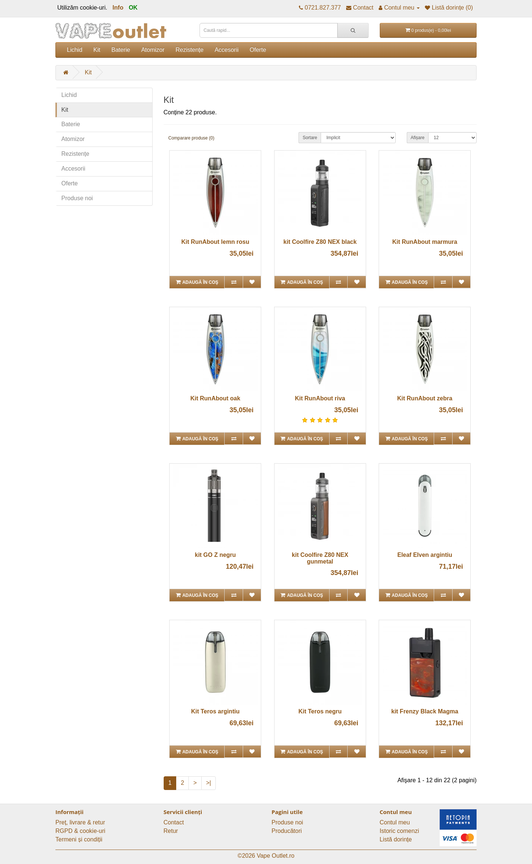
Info (118, 7)
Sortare (310, 137)
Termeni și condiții (78, 839)
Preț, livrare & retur (80, 822)
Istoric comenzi (399, 831)
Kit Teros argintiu (215, 711)
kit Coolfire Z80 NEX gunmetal (320, 558)
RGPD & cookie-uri (80, 831)
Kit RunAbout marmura (424, 242)
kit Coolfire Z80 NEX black (320, 242)
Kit (96, 50)
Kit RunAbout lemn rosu (215, 242)
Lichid (74, 50)
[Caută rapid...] (353, 30)
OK (133, 7)
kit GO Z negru (215, 555)
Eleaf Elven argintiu (424, 555)
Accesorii (227, 50)
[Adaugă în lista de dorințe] (252, 282)
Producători (287, 831)
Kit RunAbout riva (320, 398)
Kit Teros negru (320, 711)
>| (208, 783)
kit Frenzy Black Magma (424, 711)
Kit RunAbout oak (215, 398)
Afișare (417, 137)
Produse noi (77, 198)
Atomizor (152, 50)
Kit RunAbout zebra (424, 398)
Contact (174, 822)
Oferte (258, 50)
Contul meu (395, 822)
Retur (171, 831)
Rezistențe (189, 50)
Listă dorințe (396, 839)
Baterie (120, 50)
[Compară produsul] (233, 282)
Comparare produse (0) (191, 138)
